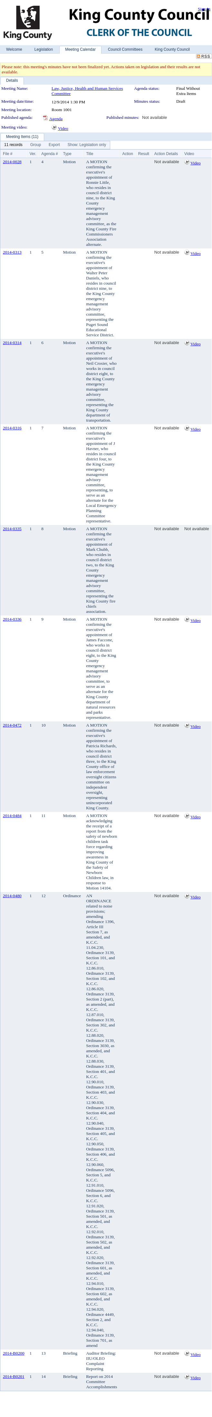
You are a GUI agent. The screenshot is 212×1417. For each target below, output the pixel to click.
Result (143, 154)
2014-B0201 (13, 1376)
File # (7, 154)
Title (89, 154)
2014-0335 (12, 528)
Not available (154, 117)
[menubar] (55, 145)
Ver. (33, 154)
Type (67, 154)
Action (127, 154)
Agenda (56, 118)
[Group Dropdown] (35, 145)
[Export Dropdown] (54, 145)
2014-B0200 (13, 1353)
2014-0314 (12, 342)
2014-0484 (12, 815)
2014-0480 (12, 895)
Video (63, 128)
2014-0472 (12, 725)
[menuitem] (13, 145)
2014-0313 (12, 252)
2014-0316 (12, 427)
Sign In (204, 8)
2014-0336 (12, 619)
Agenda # (49, 154)
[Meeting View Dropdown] (87, 145)
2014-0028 (12, 161)
